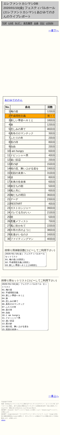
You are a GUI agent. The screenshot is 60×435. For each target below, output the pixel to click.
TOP (4, 23)
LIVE (10, 23)
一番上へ (53, 408)
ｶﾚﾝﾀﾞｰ (18, 23)
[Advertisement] (30, 65)
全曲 (36, 23)
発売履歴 (27, 23)
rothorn (3, 432)
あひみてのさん (14, 100)
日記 (42, 23)
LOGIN (49, 23)
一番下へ (53, 30)
